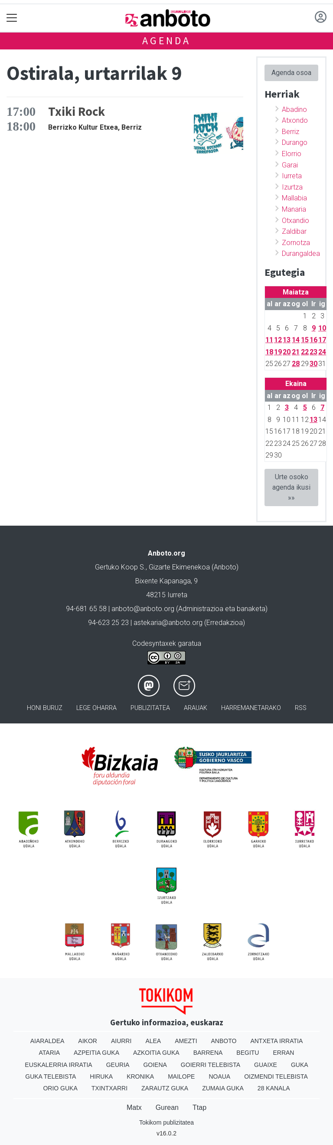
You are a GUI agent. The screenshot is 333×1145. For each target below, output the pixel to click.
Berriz (290, 132)
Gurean (167, 1107)
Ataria (49, 1052)
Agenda (166, 40)
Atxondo (295, 120)
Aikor (87, 1040)
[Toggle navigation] (12, 18)
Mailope (181, 1076)
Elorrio (291, 154)
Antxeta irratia (276, 1040)
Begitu (247, 1052)
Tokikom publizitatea (166, 1122)
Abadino (294, 109)
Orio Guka (60, 1088)
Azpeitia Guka (96, 1052)
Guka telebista (50, 1076)
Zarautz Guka (164, 1088)
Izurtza (292, 187)
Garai (290, 165)
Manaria (294, 209)
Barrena (208, 1052)
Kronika (140, 1076)
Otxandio (295, 220)
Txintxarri (109, 1088)
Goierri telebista (210, 1064)
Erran (283, 1052)
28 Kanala (274, 1088)
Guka (299, 1064)
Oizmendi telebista (276, 1076)
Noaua (219, 1076)
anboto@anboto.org (142, 609)
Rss (301, 708)
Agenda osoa (291, 73)
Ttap (199, 1107)
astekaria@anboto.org (168, 622)
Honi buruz (44, 708)
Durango (294, 142)
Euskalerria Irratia (58, 1064)
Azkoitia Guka (156, 1052)
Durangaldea (301, 253)
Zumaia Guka (223, 1088)
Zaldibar (294, 231)
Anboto (224, 1040)
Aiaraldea (47, 1040)
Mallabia (294, 198)
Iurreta (292, 176)
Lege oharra (96, 708)
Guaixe (265, 1064)
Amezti (186, 1040)
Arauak (195, 708)
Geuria (118, 1064)
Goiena (154, 1064)
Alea (153, 1040)
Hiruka (101, 1076)
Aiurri (121, 1040)
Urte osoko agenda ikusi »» (291, 487)
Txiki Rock (76, 111)
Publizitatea (150, 708)
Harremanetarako (251, 708)
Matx (134, 1107)
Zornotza (296, 243)
